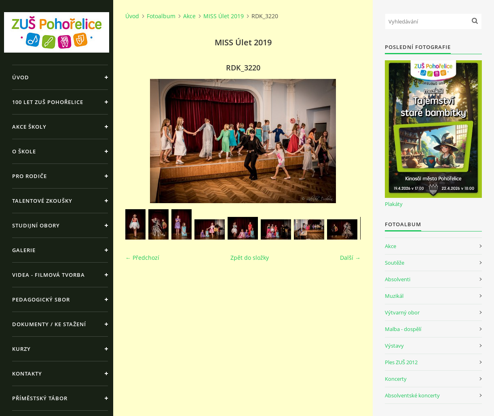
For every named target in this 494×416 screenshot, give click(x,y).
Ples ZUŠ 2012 (401, 362)
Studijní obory (36, 225)
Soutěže (394, 262)
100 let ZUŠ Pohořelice (47, 102)
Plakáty (394, 204)
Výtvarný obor (402, 312)
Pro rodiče (29, 176)
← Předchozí (142, 257)
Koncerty (396, 378)
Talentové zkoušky (42, 200)
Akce (189, 16)
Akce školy (29, 126)
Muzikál (394, 295)
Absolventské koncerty (412, 395)
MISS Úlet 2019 (223, 16)
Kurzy (21, 348)
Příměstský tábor (40, 398)
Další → (350, 257)
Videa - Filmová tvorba (48, 274)
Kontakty (27, 373)
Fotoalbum (161, 16)
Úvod (20, 77)
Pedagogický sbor (41, 299)
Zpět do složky (249, 257)
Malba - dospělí (403, 329)
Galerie (24, 250)
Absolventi (397, 279)
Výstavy (394, 345)
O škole (24, 151)
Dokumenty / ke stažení (49, 324)
